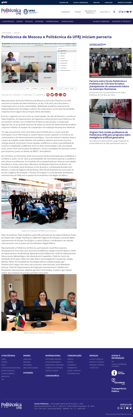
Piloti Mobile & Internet (124, 414)
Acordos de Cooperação (54, 368)
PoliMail (78, 12)
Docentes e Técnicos (121, 21)
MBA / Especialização (30, 368)
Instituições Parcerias (53, 359)
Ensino (20, 21)
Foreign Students (51, 371)
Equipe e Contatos (74, 371)
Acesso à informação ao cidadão (119, 365)
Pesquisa (29, 21)
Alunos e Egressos (101, 21)
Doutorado (27, 365)
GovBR (4, 2)
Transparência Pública (118, 390)
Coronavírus (52, 375)
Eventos (70, 362)
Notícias (70, 359)
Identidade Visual (73, 374)
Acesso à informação (80, 2)
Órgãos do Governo (125, 2)
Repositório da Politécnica (90, 12)
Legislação (109, 2)
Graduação (27, 359)
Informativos (72, 368)
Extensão (39, 21)
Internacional (52, 21)
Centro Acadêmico (7, 374)
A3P (2, 379)
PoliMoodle (65, 12)
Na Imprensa (71, 365)
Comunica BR (63, 2)
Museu (3, 365)
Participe (96, 2)
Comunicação (67, 21)
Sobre (3, 359)
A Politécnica (8, 21)
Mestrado (26, 362)
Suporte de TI (94, 368)
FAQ (112, 361)
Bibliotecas (5, 376)
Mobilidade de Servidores (54, 365)
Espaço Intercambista (53, 362)
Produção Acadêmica (96, 365)
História (4, 362)
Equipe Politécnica (8, 371)
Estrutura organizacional (11, 368)
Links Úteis (104, 12)
